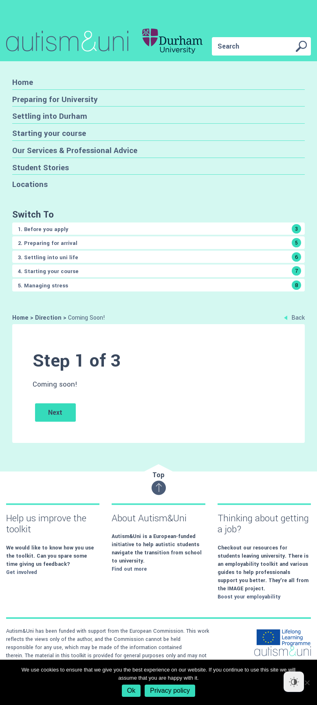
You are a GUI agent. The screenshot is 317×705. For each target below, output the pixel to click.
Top (159, 482)
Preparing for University (55, 99)
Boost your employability (249, 596)
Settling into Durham (49, 116)
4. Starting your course (159, 271)
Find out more (129, 569)
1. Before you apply (159, 229)
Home (22, 82)
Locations (30, 184)
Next (55, 412)
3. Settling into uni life (159, 257)
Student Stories (40, 167)
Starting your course (49, 133)
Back (294, 318)
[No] (307, 682)
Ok (131, 690)
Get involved (21, 572)
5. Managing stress (159, 285)
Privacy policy (170, 690)
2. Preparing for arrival (159, 242)
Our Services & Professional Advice (74, 150)
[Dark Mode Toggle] (294, 682)
